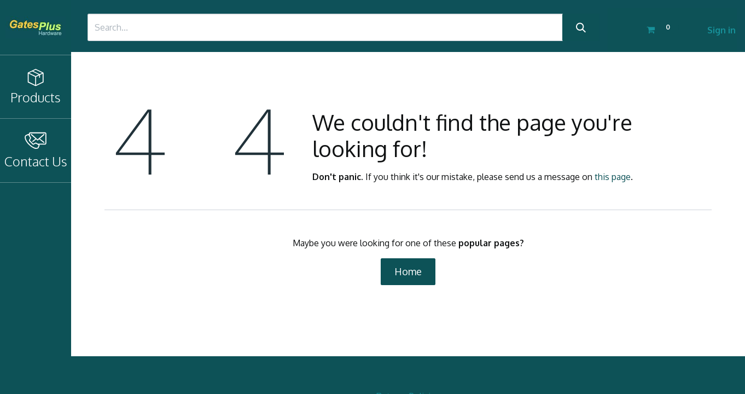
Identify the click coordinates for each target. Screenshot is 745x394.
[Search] (581, 27)
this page (613, 176)
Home (408, 271)
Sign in (721, 30)
